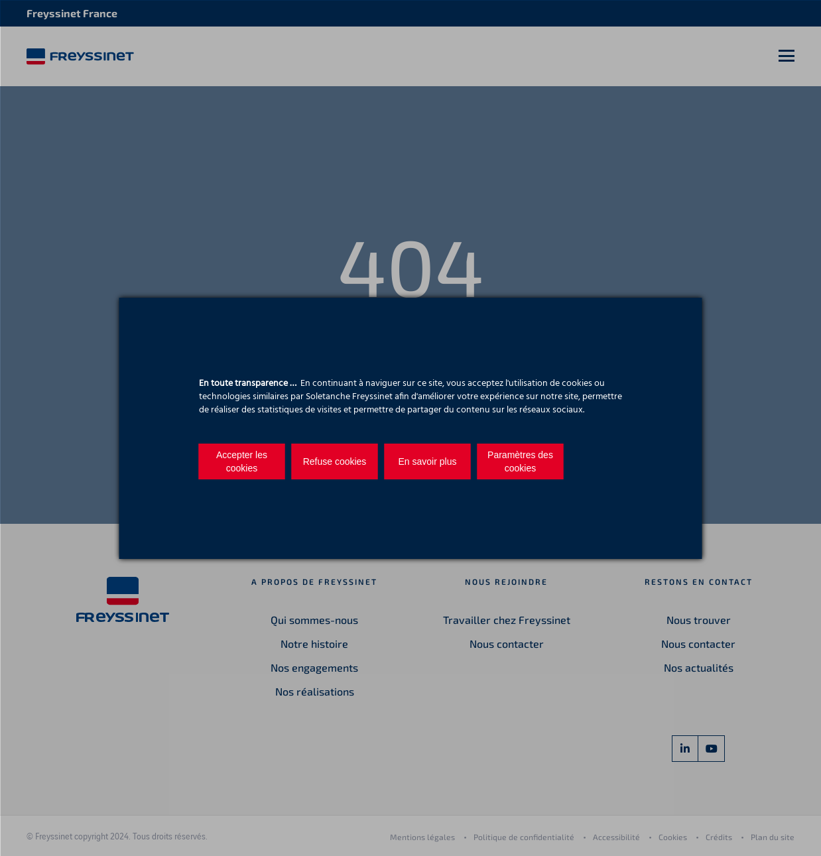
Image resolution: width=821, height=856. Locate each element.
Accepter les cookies (241, 461)
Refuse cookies (335, 461)
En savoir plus (428, 461)
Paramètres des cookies (520, 461)
